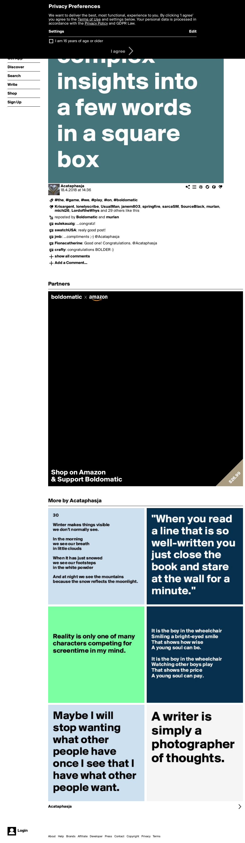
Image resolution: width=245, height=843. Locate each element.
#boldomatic (126, 200)
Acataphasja (72, 186)
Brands (70, 836)
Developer (96, 836)
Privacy (145, 836)
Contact (119, 836)
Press (108, 836)
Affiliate (83, 836)
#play (96, 200)
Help (61, 836)
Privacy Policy (96, 24)
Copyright (133, 836)
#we (85, 200)
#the (59, 200)
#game (72, 200)
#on (108, 200)
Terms (156, 836)
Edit (193, 32)
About (52, 836)
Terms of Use (89, 20)
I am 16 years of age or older (79, 41)
